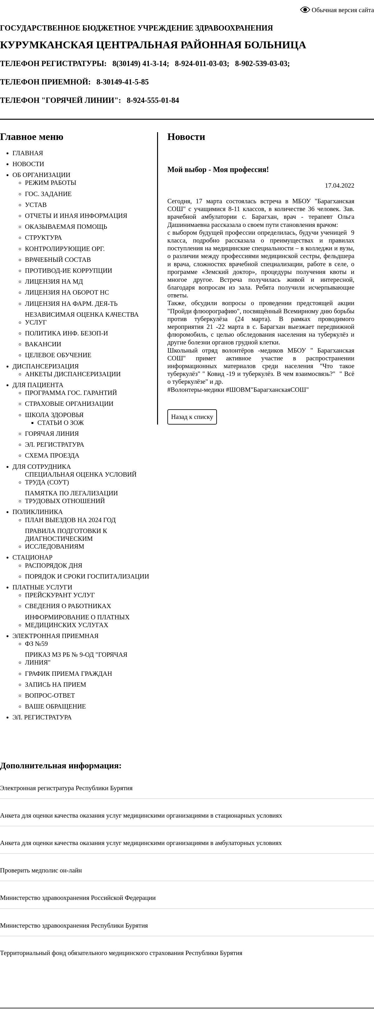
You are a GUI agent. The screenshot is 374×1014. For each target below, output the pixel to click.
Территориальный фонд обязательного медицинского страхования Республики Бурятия (121, 953)
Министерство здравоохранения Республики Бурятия (74, 925)
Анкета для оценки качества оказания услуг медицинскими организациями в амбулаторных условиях (141, 843)
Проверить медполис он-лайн (41, 870)
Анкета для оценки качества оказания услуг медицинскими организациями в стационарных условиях (141, 815)
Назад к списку (192, 416)
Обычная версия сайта (343, 10)
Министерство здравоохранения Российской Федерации (78, 897)
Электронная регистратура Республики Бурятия (66, 788)
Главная (27, 153)
